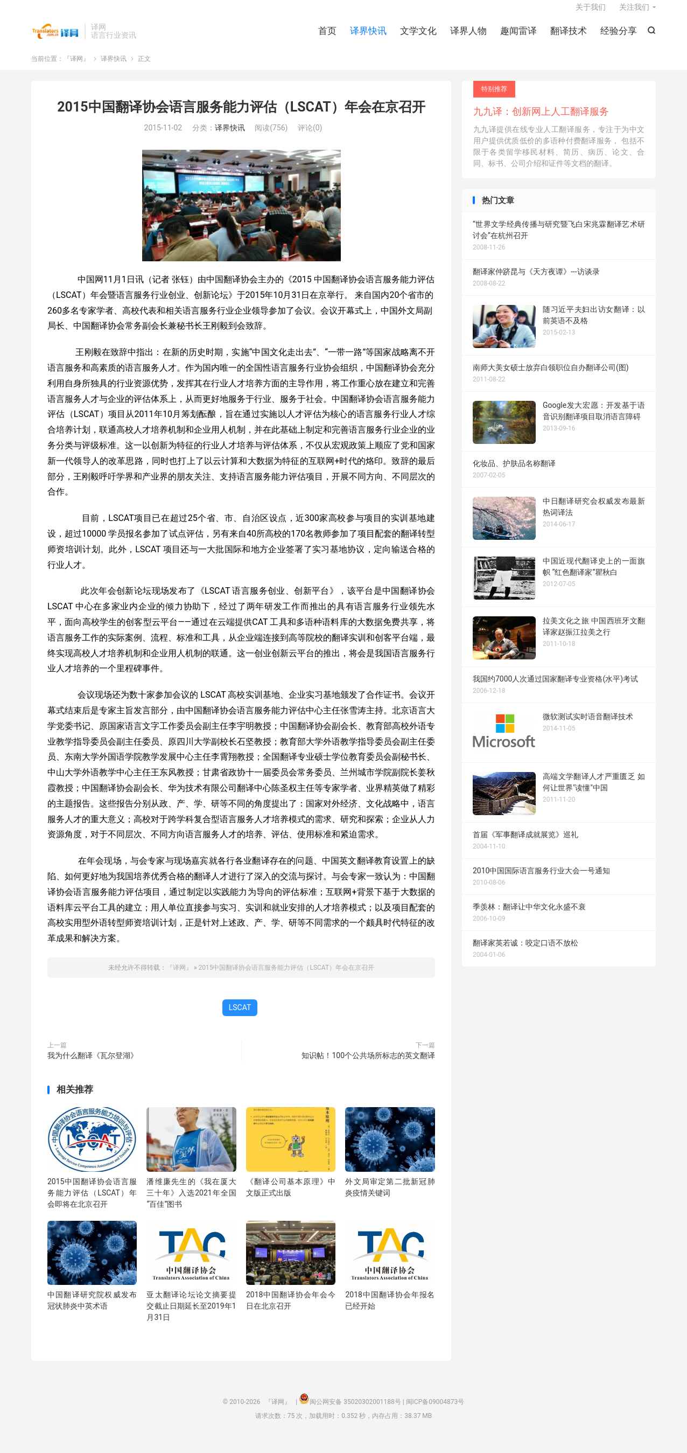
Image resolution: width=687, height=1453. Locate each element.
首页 (327, 37)
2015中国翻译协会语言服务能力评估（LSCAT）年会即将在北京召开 (92, 1203)
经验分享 (618, 37)
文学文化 (418, 37)
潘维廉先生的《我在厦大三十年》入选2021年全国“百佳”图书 (191, 1203)
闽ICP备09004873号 (435, 1413)
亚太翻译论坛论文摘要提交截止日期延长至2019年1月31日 (191, 1317)
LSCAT (240, 1018)
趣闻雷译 (518, 37)
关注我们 (634, 14)
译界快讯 (368, 37)
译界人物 (468, 37)
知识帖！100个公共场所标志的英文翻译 (368, 1066)
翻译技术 (568, 37)
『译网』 (55, 38)
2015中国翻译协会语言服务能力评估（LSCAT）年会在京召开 (241, 118)
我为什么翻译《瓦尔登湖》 (92, 1066)
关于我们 (591, 14)
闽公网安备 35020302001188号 (355, 1413)
